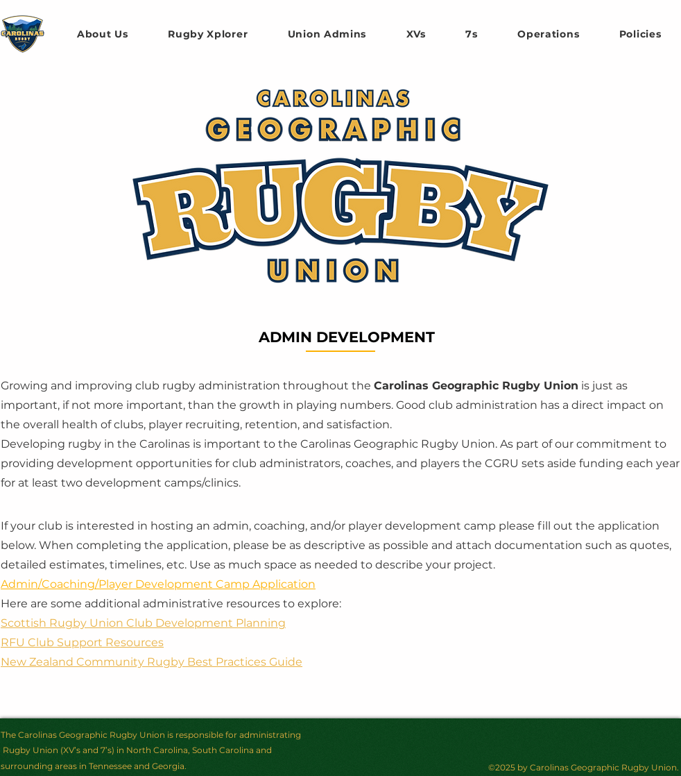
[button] (416, 34)
